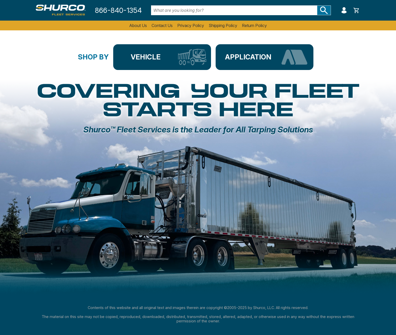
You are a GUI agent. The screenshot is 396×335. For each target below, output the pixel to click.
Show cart (356, 10)
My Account (344, 10)
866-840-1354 (118, 10)
